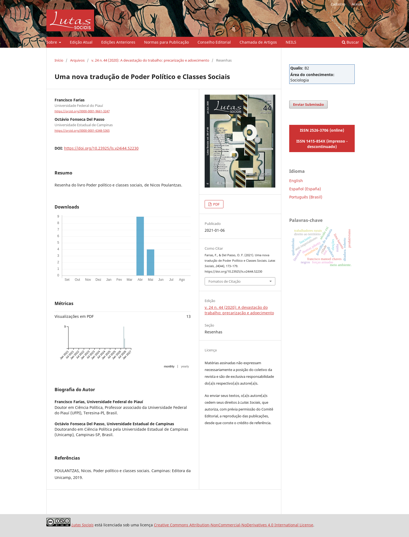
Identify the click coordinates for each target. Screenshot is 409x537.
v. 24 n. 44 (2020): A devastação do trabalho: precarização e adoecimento (150, 60)
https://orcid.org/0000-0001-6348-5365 (82, 130)
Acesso (357, 4)
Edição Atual (81, 42)
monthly (169, 366)
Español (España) (305, 188)
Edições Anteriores (118, 42)
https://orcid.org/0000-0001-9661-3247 (82, 111)
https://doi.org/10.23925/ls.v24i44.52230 (101, 148)
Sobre (52, 42)
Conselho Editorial (214, 42)
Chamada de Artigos (258, 42)
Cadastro (338, 4)
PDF (216, 204)
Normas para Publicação (166, 42)
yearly (185, 366)
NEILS (291, 42)
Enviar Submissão (308, 104)
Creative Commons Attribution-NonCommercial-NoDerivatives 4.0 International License (233, 524)
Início (59, 60)
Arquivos (77, 60)
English (296, 180)
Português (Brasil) (305, 197)
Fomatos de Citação (224, 281)
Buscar (350, 42)
